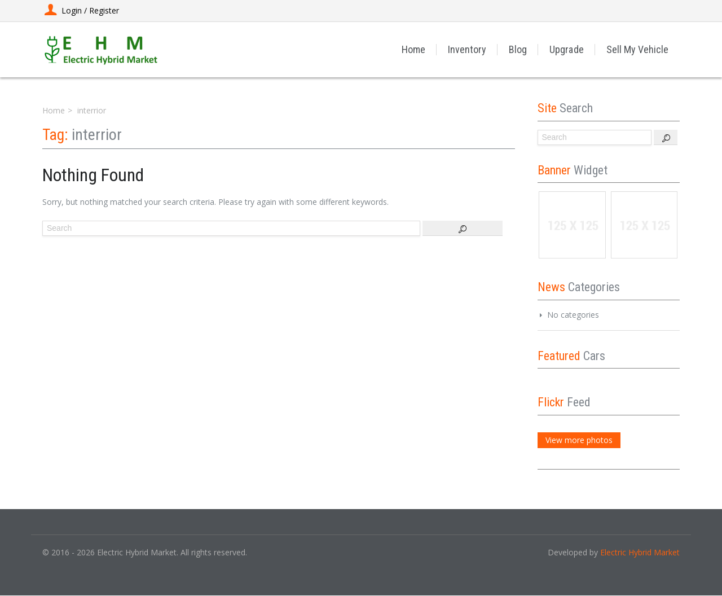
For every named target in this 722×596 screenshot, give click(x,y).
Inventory (467, 49)
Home (414, 49)
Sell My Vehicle (637, 49)
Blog (518, 49)
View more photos (579, 440)
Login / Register (80, 10)
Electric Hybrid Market (640, 552)
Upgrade (567, 49)
